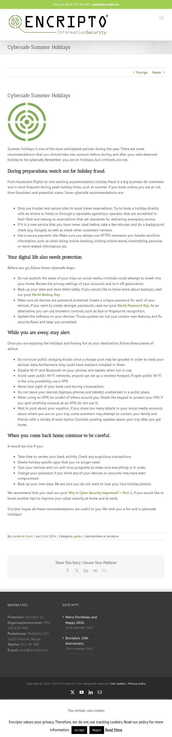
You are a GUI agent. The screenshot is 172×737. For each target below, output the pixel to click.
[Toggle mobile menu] (161, 18)
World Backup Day (46, 294)
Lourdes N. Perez (22, 536)
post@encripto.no (106, 4)
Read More (113, 729)
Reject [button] (96, 730)
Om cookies (118, 683)
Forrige (142, 72)
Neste (156, 72)
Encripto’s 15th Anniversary (76, 641)
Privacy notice (137, 683)
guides (78, 536)
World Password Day (133, 305)
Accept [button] (79, 730)
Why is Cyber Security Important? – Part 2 (100, 492)
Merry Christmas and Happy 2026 (81, 620)
